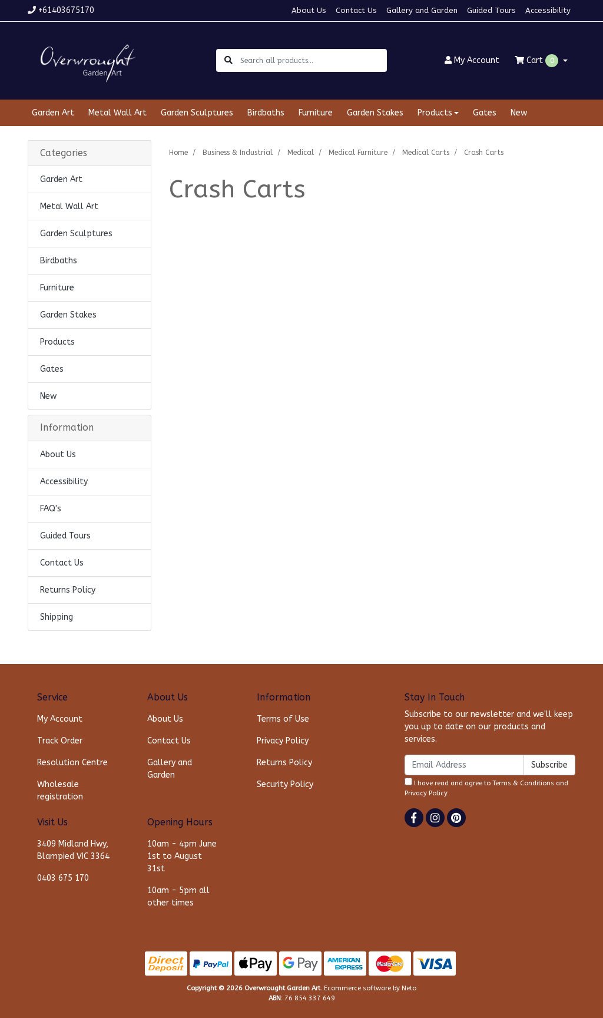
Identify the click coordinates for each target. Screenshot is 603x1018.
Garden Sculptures (197, 113)
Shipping (56, 617)
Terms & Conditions (523, 783)
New (519, 113)
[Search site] (228, 60)
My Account (59, 719)
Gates (484, 113)
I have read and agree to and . (486, 787)
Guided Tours (491, 10)
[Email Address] (464, 765)
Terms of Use (283, 719)
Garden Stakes (375, 113)
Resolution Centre (72, 763)
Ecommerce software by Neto (370, 988)
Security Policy (285, 784)
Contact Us (356, 10)
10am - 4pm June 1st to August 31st (182, 856)
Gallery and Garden (422, 10)
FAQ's (50, 509)
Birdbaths (265, 113)
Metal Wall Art (117, 113)
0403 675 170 (63, 878)
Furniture (316, 113)
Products (57, 342)
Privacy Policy (283, 741)
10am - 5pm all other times (178, 896)
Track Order (59, 741)
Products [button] (435, 113)
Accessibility (548, 10)
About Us (308, 10)
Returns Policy (67, 590)
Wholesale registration (60, 790)
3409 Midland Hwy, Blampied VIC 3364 (73, 850)
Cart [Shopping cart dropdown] (538, 60)
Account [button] (472, 60)
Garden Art (53, 113)
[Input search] (313, 60)
